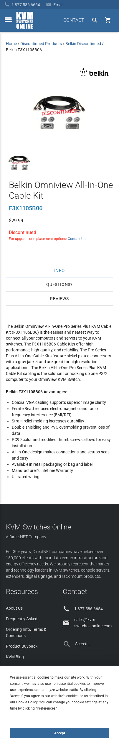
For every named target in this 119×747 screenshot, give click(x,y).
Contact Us (76, 239)
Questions (58, 284)
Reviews (59, 298)
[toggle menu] (8, 19)
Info (59, 270)
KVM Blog (15, 656)
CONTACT (73, 20)
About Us (14, 608)
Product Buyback (21, 646)
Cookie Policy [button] (26, 702)
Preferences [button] (46, 708)
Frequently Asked (21, 618)
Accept (59, 733)
